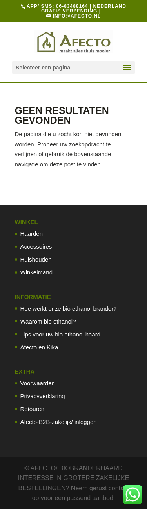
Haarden (31, 233)
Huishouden (36, 259)
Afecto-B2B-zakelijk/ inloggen (58, 421)
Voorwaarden (37, 383)
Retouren (32, 409)
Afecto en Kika (39, 347)
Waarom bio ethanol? (48, 321)
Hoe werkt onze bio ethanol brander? (68, 308)
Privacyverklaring (42, 396)
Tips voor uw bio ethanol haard (60, 334)
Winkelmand (36, 272)
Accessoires (36, 246)
